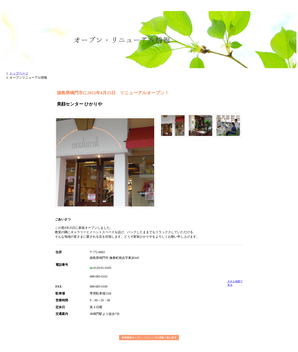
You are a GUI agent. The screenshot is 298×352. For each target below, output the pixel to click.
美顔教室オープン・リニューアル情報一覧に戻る (149, 337)
